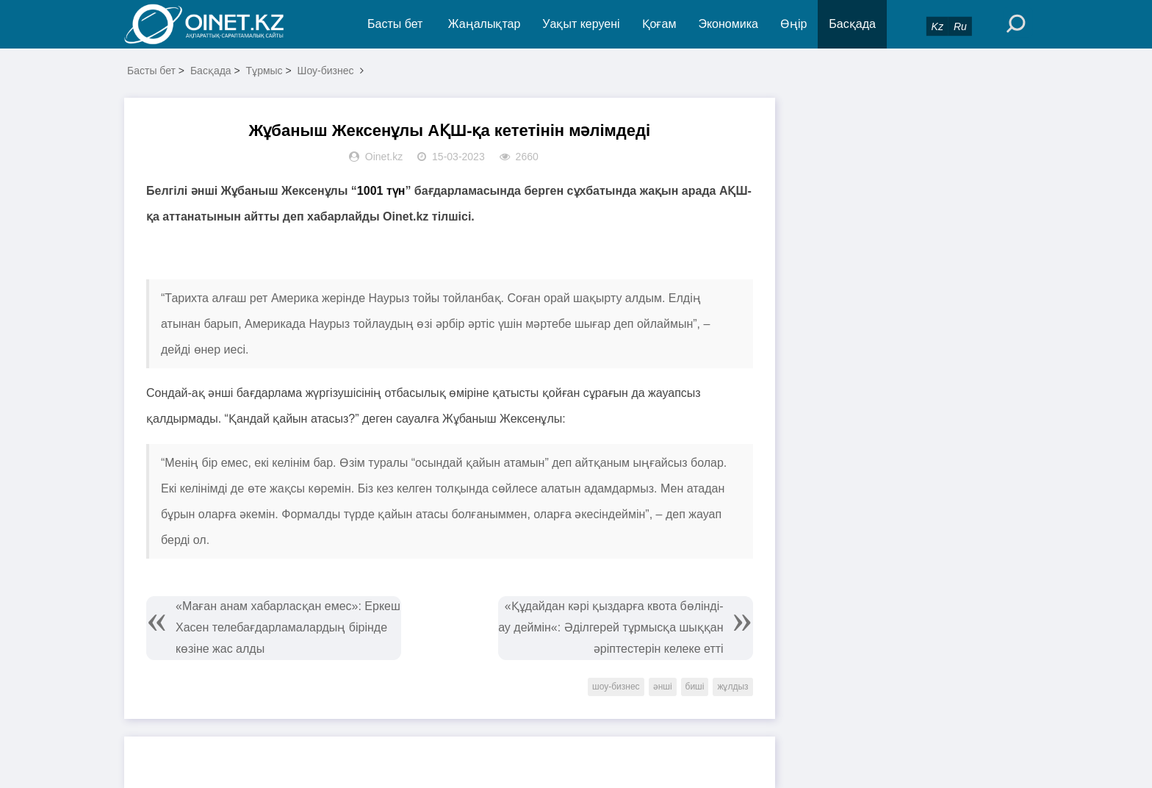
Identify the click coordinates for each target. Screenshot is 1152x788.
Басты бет (394, 24)
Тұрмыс (264, 70)
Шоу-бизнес (326, 70)
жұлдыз (732, 686)
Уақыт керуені (580, 24)
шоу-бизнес (616, 686)
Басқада (852, 24)
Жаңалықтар (484, 24)
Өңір (793, 24)
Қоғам (659, 24)
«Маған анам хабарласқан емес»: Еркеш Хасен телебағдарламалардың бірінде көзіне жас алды (288, 627)
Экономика (728, 24)
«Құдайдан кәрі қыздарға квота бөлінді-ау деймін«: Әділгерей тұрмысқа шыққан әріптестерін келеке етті (610, 627)
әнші (662, 686)
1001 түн (381, 191)
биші (695, 686)
